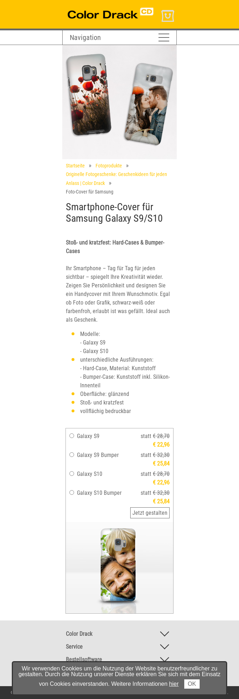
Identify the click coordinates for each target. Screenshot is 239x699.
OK (192, 684)
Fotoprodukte (109, 166)
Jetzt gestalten (149, 512)
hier (174, 684)
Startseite (75, 166)
